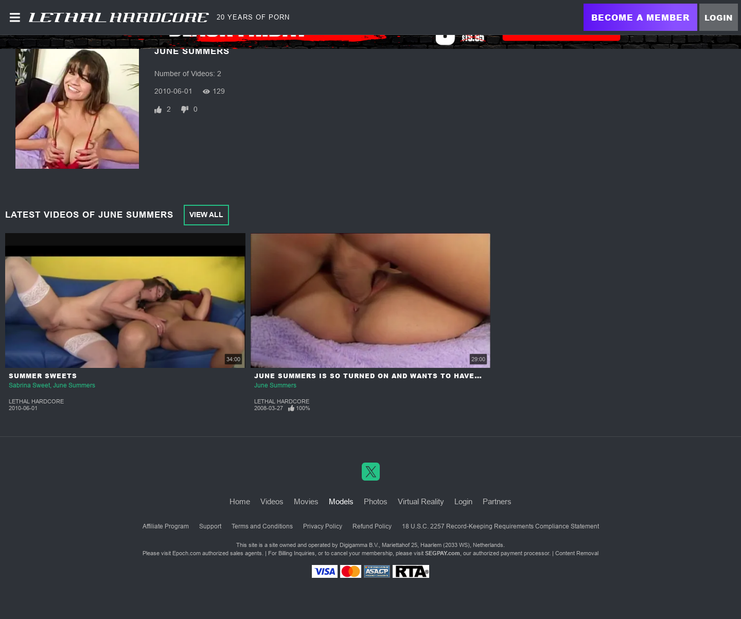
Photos (375, 501)
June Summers (74, 385)
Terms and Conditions (262, 526)
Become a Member (640, 17)
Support (210, 526)
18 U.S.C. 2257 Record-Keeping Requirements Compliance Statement (500, 526)
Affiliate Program (166, 526)
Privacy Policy (322, 526)
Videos (272, 501)
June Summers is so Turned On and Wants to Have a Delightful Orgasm (412, 376)
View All (206, 214)
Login (718, 17)
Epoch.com (186, 553)
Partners (497, 501)
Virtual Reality (421, 501)
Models (341, 501)
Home (240, 501)
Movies (306, 501)
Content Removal (576, 553)
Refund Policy (372, 526)
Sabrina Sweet (29, 385)
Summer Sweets (43, 376)
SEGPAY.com (442, 553)
